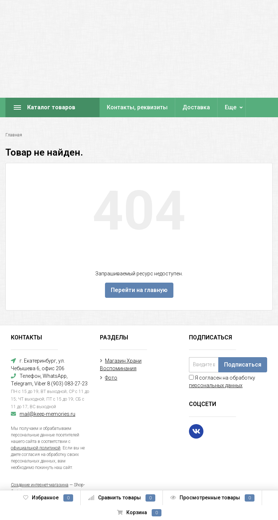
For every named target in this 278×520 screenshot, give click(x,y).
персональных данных (216, 385)
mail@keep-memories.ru (47, 414)
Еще (230, 107)
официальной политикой (35, 448)
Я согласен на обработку (222, 381)
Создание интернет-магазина (39, 484)
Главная (13, 135)
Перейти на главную (139, 290)
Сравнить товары (121, 498)
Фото (111, 378)
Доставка (196, 107)
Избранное (48, 498)
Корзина (139, 512)
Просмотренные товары (212, 498)
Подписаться (242, 364)
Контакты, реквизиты (137, 107)
